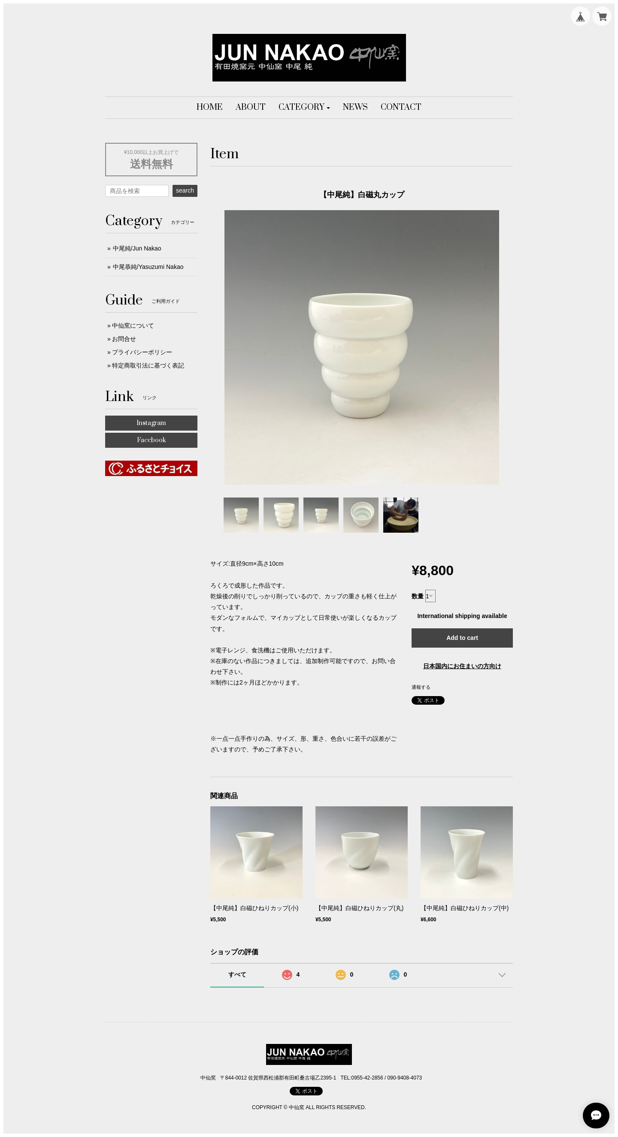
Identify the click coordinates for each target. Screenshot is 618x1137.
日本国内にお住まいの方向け (462, 666)
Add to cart (462, 637)
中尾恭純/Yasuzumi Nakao (148, 266)
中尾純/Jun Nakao (137, 248)
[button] (304, 107)
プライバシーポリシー (142, 352)
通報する (421, 687)
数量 (418, 596)
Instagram (151, 423)
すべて (237, 974)
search (185, 190)
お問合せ (124, 338)
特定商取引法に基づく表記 (148, 365)
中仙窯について (133, 325)
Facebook (151, 440)
